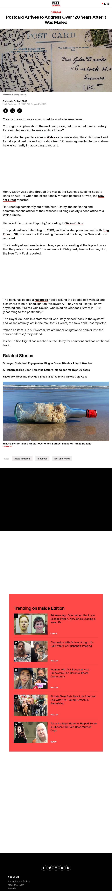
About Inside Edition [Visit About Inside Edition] (19, 881)
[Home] (56, 3)
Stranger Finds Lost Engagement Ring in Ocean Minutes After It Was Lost (48, 363)
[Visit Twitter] (50, 868)
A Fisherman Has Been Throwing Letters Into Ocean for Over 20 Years (46, 369)
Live (107, 3)
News (53, 742)
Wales (51, 137)
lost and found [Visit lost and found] (62, 458)
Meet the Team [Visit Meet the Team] (16, 885)
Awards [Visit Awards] (12, 888)
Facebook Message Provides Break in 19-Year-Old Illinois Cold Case (45, 376)
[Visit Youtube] (62, 868)
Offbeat (56, 12)
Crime (53, 634)
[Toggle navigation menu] (4, 3)
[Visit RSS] (68, 868)
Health (54, 661)
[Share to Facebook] (5, 111)
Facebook (41, 300)
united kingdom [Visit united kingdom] (22, 458)
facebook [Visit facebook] (42, 458)
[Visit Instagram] (56, 868)
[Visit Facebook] (44, 868)
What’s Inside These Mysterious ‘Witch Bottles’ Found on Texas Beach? (47, 443)
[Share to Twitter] (12, 111)
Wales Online (74, 223)
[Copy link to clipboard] (19, 111)
